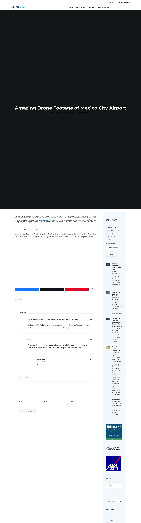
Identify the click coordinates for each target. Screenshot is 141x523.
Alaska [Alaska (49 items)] (117, 348)
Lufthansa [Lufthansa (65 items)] (117, 412)
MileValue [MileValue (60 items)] (109, 422)
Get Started (80, 7)
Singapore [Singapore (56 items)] (117, 422)
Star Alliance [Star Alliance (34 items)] (110, 429)
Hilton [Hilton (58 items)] (116, 408)
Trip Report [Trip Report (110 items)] (110, 439)
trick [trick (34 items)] (119, 436)
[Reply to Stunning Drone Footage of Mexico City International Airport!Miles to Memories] (91, 147)
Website (72, 229)
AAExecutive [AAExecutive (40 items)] (110, 348)
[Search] (131, 8)
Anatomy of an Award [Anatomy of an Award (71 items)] (113, 362)
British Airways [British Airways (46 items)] (111, 372)
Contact (112, 2)
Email (46, 229)
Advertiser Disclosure (125, 2)
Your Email (111, 71)
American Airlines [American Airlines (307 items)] (111, 355)
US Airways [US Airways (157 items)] (110, 443)
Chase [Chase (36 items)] (108, 379)
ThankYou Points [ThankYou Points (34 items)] (111, 432)
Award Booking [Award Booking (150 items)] (116, 365)
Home (71, 7)
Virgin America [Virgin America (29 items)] (111, 446)
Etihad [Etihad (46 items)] (108, 393)
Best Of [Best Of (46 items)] (115, 368)
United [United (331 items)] (117, 439)
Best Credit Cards (105, 7)
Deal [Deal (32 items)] (119, 386)
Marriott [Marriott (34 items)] (109, 415)
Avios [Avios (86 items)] (108, 365)
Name (21, 229)
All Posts (70, 466)
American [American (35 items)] (109, 351)
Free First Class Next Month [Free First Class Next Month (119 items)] (112, 397)
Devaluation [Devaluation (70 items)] (115, 389)
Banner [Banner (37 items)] (109, 368)
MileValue (71, 27)
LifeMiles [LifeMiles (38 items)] (109, 412)
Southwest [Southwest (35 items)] (110, 425)
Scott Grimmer (84, 27)
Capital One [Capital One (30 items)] (117, 375)
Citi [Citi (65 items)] (113, 379)
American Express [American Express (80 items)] (111, 358)
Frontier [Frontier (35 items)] (109, 408)
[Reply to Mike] (91, 167)
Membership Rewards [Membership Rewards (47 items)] (112, 418)
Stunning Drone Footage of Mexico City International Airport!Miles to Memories (53, 147)
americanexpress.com (47, 48)
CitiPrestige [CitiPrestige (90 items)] (110, 382)
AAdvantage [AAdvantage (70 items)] (110, 344)
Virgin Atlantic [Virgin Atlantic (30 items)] (111, 449)
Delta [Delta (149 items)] (108, 389)
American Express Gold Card (116, 176)
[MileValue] (17, 7)
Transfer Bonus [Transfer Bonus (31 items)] (111, 436)
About (119, 7)
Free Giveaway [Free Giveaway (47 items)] (110, 401)
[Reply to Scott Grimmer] (91, 187)
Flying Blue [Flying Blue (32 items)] (116, 393)
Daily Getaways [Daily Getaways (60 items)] (111, 386)
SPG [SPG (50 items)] (116, 425)
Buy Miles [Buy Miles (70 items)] (109, 375)
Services (91, 7)
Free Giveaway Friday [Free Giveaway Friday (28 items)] (112, 405)
